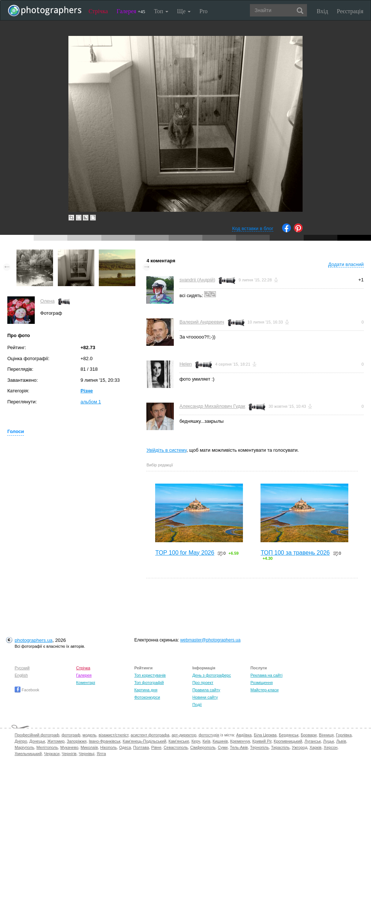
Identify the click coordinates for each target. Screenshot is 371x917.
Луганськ (312, 741)
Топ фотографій (149, 682)
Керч (195, 741)
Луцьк (328, 741)
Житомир (55, 741)
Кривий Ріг (261, 741)
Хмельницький (28, 753)
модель (90, 735)
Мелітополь (47, 747)
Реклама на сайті (266, 675)
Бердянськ (289, 735)
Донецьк (37, 741)
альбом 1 (90, 401)
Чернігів (69, 753)
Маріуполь (24, 747)
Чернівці (86, 753)
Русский (22, 668)
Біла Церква (265, 735)
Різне (86, 390)
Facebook (27, 690)
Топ (161, 11)
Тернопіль (259, 747)
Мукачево (69, 747)
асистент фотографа (150, 735)
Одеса (125, 747)
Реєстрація (350, 11)
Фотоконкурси (147, 697)
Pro (203, 11)
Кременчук (240, 741)
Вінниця (326, 735)
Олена (47, 301)
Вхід (322, 11)
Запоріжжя (76, 741)
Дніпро (21, 741)
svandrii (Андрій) (197, 279)
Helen (185, 364)
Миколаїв (89, 747)
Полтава (141, 747)
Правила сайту (206, 690)
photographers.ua (33, 640)
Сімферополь (203, 747)
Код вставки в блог (252, 228)
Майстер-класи (264, 690)
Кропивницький (288, 741)
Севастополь (176, 747)
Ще (184, 11)
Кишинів (220, 741)
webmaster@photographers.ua (210, 640)
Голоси (15, 431)
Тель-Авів (239, 747)
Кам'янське (179, 741)
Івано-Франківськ (104, 741)
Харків (316, 747)
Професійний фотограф (37, 735)
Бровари (309, 735)
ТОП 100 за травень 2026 (295, 553)
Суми (223, 747)
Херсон (330, 747)
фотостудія (209, 735)
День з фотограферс (211, 675)
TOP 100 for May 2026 (184, 553)
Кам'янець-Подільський (144, 741)
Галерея (131, 11)
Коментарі (85, 682)
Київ (206, 741)
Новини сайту (205, 697)
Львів (341, 741)
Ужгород (299, 747)
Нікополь (108, 747)
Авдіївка (244, 735)
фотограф (70, 735)
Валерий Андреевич (201, 322)
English (21, 675)
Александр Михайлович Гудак (212, 406)
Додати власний (346, 264)
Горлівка (344, 735)
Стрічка (98, 11)
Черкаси (51, 753)
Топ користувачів (150, 675)
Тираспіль (280, 747)
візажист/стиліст (113, 735)
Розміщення (261, 682)
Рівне (156, 747)
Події (197, 704)
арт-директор (184, 735)
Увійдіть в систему (166, 450)
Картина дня (145, 690)
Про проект (202, 682)
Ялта (101, 753)
